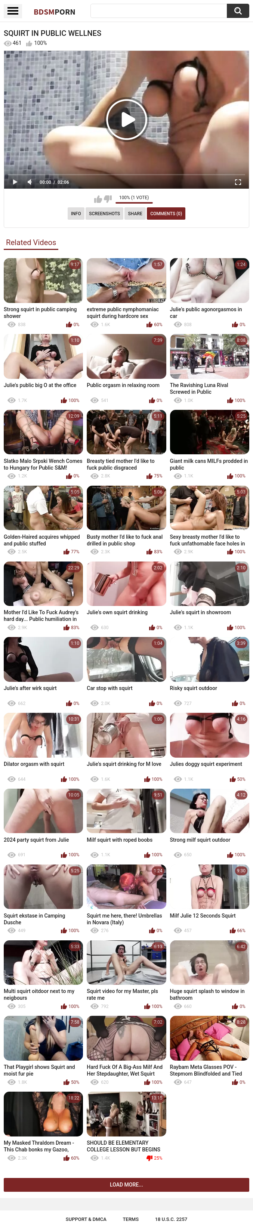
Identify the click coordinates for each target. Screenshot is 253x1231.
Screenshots (104, 213)
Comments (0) (166, 213)
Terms (131, 1219)
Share (135, 213)
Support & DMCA (86, 1219)
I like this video (98, 199)
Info (76, 213)
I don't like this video (108, 199)
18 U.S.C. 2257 (171, 1219)
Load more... (126, 1185)
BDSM (54, 11)
